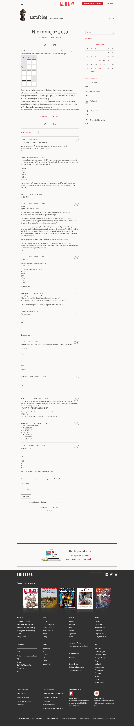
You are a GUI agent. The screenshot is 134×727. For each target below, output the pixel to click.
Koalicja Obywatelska (24, 665)
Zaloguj (110, 4)
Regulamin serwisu (49, 690)
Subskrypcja (96, 574)
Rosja (45, 634)
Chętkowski (99, 634)
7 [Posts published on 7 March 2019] (99, 57)
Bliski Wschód (48, 631)
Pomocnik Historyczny (25, 625)
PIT (44, 652)
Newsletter (83, 574)
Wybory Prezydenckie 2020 (27, 656)
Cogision (68, 719)
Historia (98, 649)
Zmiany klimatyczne (76, 667)
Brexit (45, 622)
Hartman (98, 625)
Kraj (18, 652)
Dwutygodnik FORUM (23, 719)
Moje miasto (99, 661)
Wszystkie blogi (101, 637)
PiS (18, 659)
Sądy (18, 672)
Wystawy (72, 634)
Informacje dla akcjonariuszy (53, 709)
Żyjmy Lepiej (21, 637)
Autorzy (98, 674)
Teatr (71, 637)
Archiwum (99, 670)
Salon (19, 634)
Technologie (73, 664)
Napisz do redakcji (23, 698)
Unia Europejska (49, 625)
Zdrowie (72, 658)
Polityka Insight (37, 719)
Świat (44, 618)
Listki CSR (46, 664)
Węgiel (45, 655)
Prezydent (20, 668)
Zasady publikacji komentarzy (53, 694)
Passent (98, 622)
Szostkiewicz (100, 628)
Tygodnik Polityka (23, 622)
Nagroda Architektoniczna (78, 646)
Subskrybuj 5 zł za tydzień (78, 560)
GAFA (45, 661)
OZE (44, 658)
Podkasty (98, 664)
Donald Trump (48, 628)
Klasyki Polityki (101, 658)
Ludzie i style (100, 652)
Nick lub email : (26, 484)
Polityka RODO (47, 701)
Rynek (45, 645)
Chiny (45, 637)
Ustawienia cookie (49, 705)
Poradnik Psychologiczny (26, 628)
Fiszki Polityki (99, 699)
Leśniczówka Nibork (52, 719)
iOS (70, 699)
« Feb (87, 72)
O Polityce (20, 705)
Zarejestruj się (57, 502)
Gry (70, 640)
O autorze (111, 19)
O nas (97, 680)
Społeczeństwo (100, 655)
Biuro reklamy (21, 694)
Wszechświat (74, 661)
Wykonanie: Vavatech (84, 719)
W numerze (20, 618)
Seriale (71, 631)
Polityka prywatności (50, 698)
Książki (71, 622)
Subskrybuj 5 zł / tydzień (92, 4)
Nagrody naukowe (75, 670)
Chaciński (98, 631)
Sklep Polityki (100, 683)
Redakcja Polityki (22, 690)
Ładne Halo (73, 719)
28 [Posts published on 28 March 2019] (100, 69)
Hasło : (29, 490)
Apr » (93, 72)
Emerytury (47, 649)
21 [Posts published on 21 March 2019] (100, 65)
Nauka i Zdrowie (74, 654)
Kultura (71, 618)
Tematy (97, 677)
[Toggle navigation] (22, 4)
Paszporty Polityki (75, 643)
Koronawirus (21, 645)
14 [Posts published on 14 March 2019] (100, 61)
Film (70, 628)
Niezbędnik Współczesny (26, 631)
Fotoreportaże (100, 667)
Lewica (19, 662)
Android (74, 699)
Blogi (97, 618)
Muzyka (72, 625)
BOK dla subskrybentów (25, 701)
